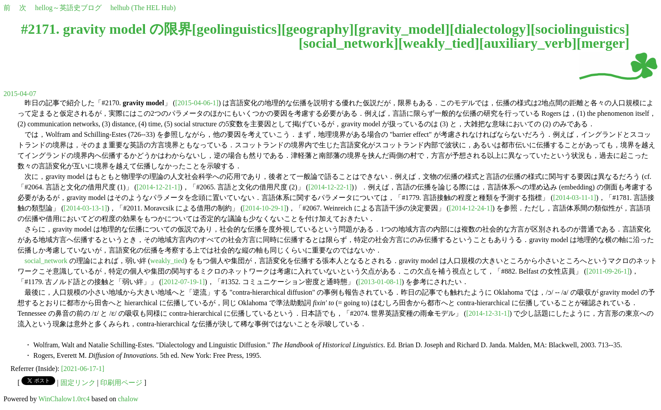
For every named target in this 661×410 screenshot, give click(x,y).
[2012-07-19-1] (183, 281)
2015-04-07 (20, 93)
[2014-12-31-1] (487, 313)
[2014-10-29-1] (264, 208)
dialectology (490, 29)
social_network (348, 43)
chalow (128, 399)
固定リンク (77, 382)
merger (603, 43)
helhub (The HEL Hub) (143, 7)
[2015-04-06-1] (197, 103)
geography (317, 29)
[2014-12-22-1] (330, 187)
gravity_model (401, 29)
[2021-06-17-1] (83, 368)
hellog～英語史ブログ (68, 7)
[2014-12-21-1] (158, 187)
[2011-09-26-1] (608, 271)
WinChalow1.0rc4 (64, 399)
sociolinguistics (580, 29)
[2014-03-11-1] (574, 197)
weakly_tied (439, 43)
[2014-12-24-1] (470, 208)
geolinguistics (237, 29)
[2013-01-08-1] (380, 281)
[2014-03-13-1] (85, 208)
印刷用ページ (121, 382)
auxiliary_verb (528, 43)
